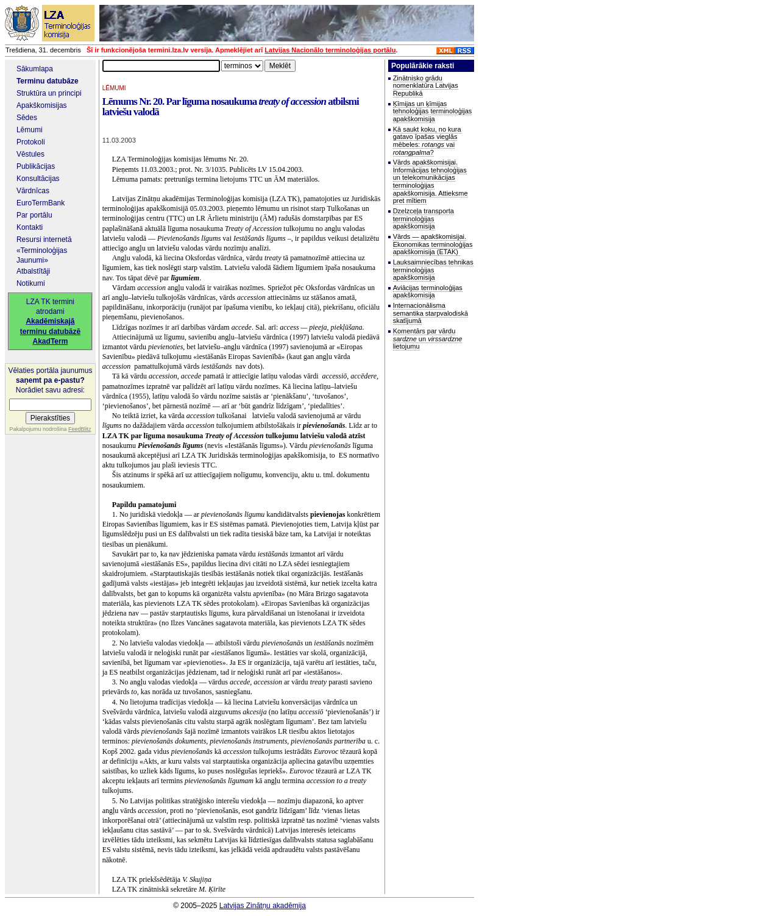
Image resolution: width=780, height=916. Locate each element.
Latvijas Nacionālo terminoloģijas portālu (329, 50)
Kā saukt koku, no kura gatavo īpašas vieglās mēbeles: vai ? (427, 141)
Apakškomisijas (41, 105)
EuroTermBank (40, 203)
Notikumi (30, 283)
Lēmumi (29, 130)
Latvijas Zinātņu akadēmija (262, 905)
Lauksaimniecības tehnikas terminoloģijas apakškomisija (433, 269)
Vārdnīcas (32, 190)
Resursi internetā (44, 239)
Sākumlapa (34, 69)
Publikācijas (35, 166)
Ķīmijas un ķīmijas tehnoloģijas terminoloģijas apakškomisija (432, 111)
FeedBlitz (79, 429)
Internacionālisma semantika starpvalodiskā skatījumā (431, 313)
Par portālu (34, 215)
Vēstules (30, 154)
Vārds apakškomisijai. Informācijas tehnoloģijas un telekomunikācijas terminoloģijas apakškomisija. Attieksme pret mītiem (430, 181)
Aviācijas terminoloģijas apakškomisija (428, 291)
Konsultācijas (38, 178)
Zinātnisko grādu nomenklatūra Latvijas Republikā (425, 85)
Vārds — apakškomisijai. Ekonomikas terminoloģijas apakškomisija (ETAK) (433, 244)
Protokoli (30, 142)
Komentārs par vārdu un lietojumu (428, 338)
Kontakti (29, 227)
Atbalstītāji (33, 271)
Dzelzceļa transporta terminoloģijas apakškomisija (423, 218)
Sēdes (26, 117)
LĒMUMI (114, 88)
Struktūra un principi (49, 93)
